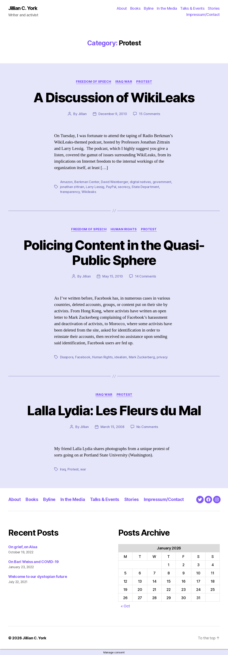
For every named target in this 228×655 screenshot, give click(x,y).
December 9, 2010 (112, 114)
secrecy (124, 187)
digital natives (140, 182)
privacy (162, 357)
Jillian (82, 114)
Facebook (82, 357)
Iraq (63, 469)
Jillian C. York (22, 8)
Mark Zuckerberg (142, 357)
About (122, 8)
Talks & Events (192, 8)
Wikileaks (89, 192)
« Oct (125, 606)
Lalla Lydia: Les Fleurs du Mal (114, 410)
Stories (214, 8)
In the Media (167, 8)
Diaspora (66, 357)
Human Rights (124, 229)
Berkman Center (86, 182)
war (83, 469)
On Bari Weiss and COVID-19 (33, 562)
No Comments (147, 427)
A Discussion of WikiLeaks (114, 97)
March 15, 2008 (112, 427)
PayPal (111, 187)
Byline (149, 8)
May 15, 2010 (112, 276)
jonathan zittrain (72, 187)
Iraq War (123, 81)
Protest (144, 81)
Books (135, 8)
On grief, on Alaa (22, 547)
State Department (145, 187)
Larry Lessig (95, 187)
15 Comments (149, 114)
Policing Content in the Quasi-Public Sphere (114, 252)
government (162, 182)
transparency (70, 192)
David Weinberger (114, 182)
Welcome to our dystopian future (37, 576)
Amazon (66, 182)
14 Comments (145, 276)
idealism (120, 357)
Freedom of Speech (93, 81)
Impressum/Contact (203, 14)
